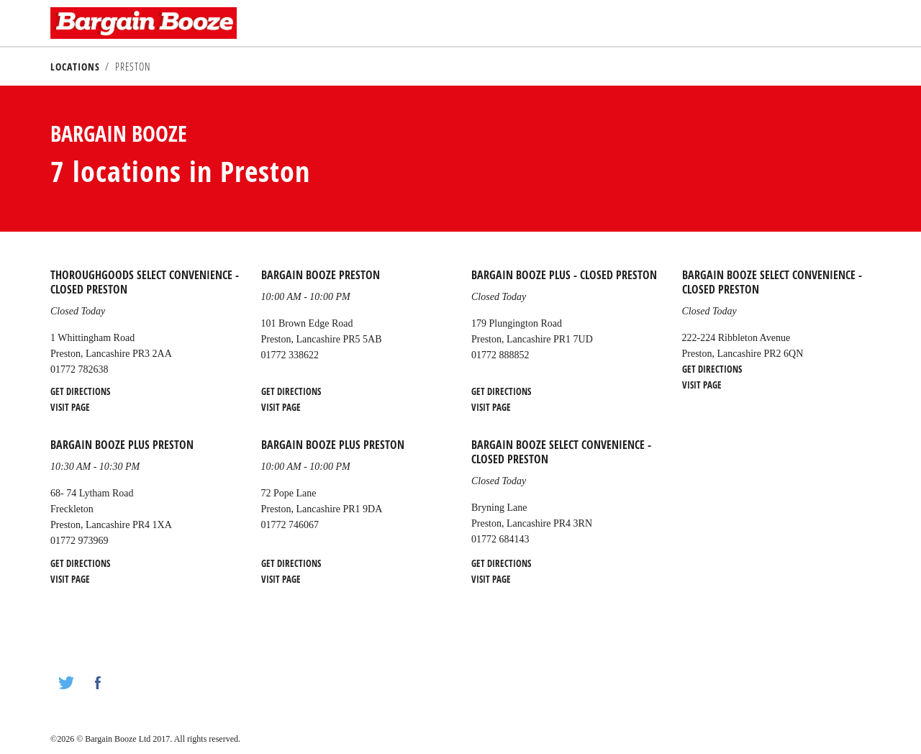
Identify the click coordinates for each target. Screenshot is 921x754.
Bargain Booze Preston (320, 275)
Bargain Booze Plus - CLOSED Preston (564, 275)
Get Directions (80, 391)
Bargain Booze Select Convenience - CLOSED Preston (772, 282)
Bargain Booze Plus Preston (122, 445)
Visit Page (70, 407)
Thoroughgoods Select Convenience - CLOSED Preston (144, 282)
